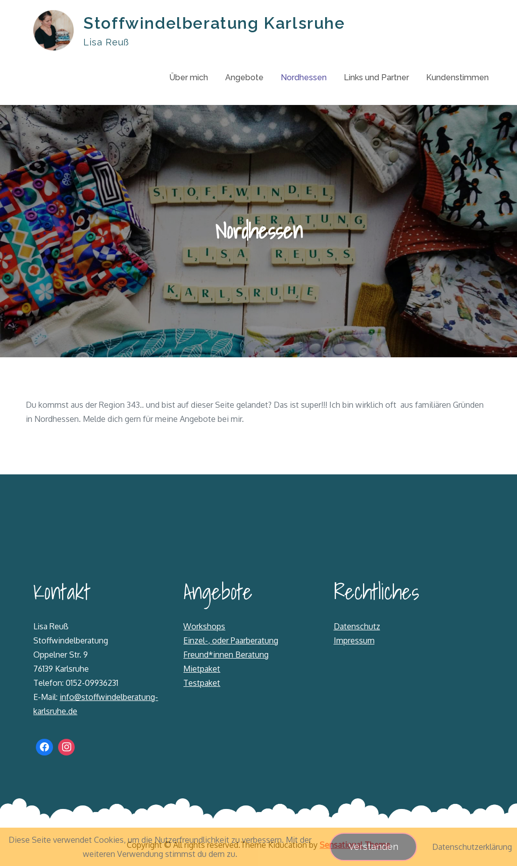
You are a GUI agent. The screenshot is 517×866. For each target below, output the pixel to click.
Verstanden (373, 846)
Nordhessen (304, 77)
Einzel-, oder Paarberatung (230, 640)
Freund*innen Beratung (226, 654)
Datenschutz (357, 626)
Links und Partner (376, 77)
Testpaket (201, 683)
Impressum (354, 640)
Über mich (188, 77)
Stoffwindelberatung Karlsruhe (214, 23)
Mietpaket (201, 669)
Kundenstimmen (457, 77)
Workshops (204, 626)
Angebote (244, 77)
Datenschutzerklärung (472, 847)
